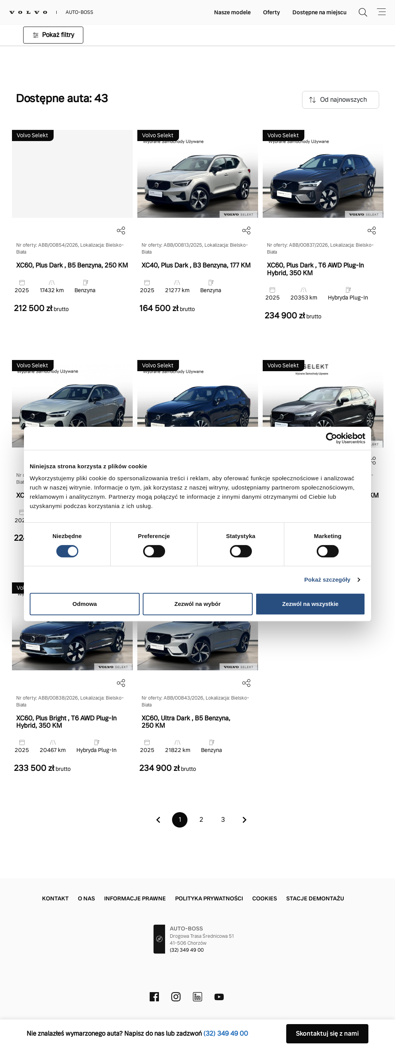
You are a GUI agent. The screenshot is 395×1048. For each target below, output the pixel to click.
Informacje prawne (135, 898)
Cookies (264, 898)
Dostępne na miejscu (319, 12)
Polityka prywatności (209, 898)
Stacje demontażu (315, 898)
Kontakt (55, 898)
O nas (86, 898)
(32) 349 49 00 (187, 950)
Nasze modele (232, 12)
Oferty (271, 12)
